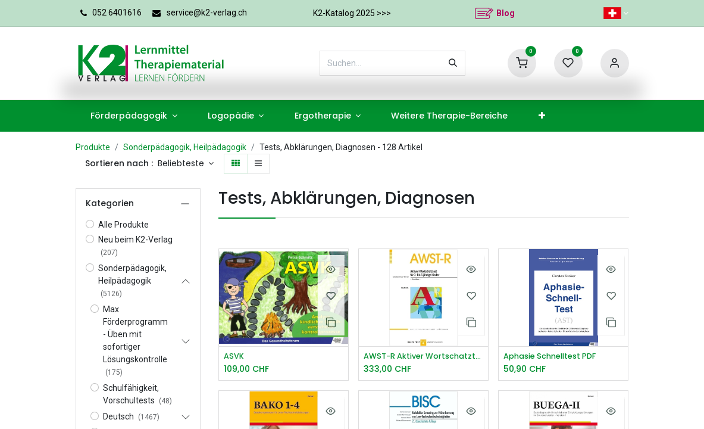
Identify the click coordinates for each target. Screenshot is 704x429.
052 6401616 (117, 12)
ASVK (235, 357)
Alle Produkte (123, 224)
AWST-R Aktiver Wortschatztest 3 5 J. (423, 357)
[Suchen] (453, 63)
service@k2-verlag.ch (207, 12)
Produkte (93, 147)
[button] (186, 164)
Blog (505, 13)
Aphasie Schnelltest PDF (554, 357)
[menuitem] (134, 116)
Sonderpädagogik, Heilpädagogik (184, 147)
